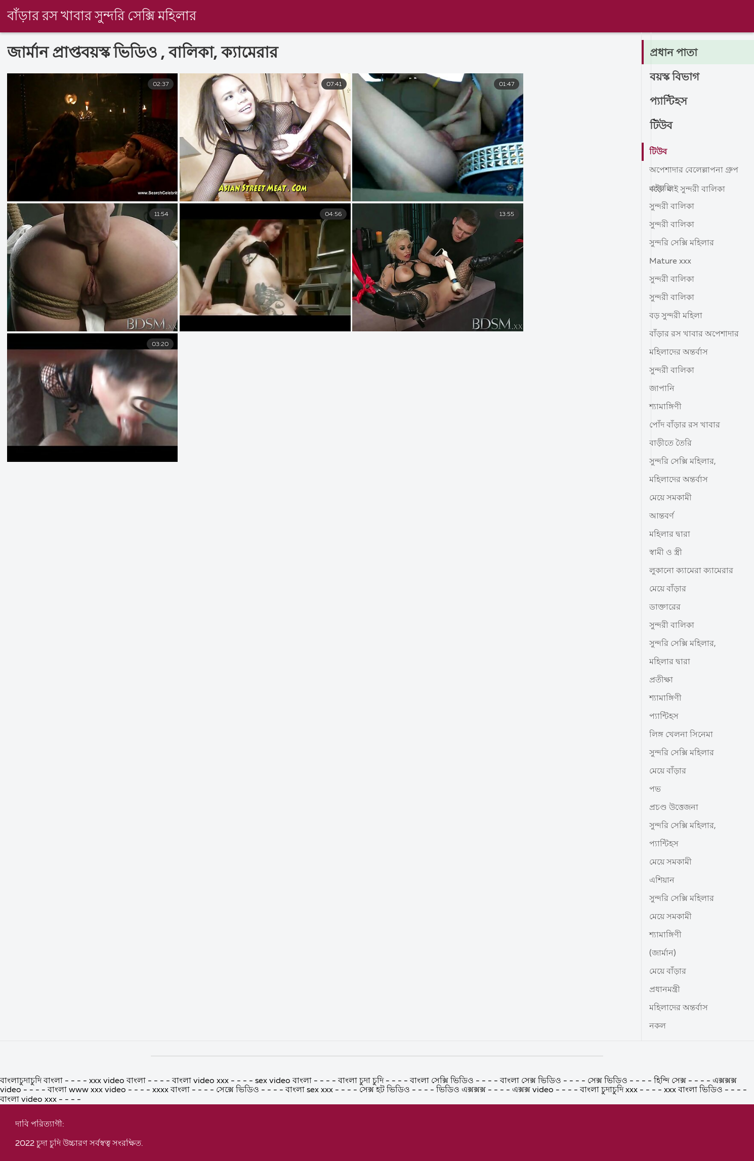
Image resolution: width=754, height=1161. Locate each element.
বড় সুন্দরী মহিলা (675, 316)
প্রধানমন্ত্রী (664, 990)
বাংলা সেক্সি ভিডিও (443, 1153)
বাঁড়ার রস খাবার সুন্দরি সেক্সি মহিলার (102, 16)
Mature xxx (670, 261)
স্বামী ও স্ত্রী (665, 553)
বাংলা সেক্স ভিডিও (531, 1153)
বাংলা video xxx (201, 1153)
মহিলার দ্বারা (669, 535)
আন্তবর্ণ (661, 516)
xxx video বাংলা (118, 1153)
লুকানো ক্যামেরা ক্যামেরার (691, 571)
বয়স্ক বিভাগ (675, 77)
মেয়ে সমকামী (670, 498)
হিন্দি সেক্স (671, 1153)
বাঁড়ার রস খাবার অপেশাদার (694, 334)
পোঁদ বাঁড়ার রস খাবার (684, 425)
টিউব (662, 126)
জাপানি (662, 389)
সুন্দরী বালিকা (671, 207)
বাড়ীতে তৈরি (670, 444)
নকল (657, 1026)
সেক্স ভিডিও (609, 1153)
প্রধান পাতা (674, 53)
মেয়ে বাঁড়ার (667, 589)
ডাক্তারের (665, 608)
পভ (655, 790)
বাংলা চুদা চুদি (362, 1153)
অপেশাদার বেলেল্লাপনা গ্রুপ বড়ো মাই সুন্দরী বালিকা (693, 172)
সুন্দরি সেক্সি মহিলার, (682, 462)
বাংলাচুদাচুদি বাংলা (32, 1153)
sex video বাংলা (283, 1153)
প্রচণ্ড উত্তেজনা (673, 808)
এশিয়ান (662, 881)
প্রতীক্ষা (661, 680)
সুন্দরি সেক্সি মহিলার (681, 243)
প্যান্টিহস (669, 101)
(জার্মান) (662, 954)
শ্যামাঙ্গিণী (665, 407)
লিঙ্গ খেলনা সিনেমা (681, 735)
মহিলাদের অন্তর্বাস (678, 353)
